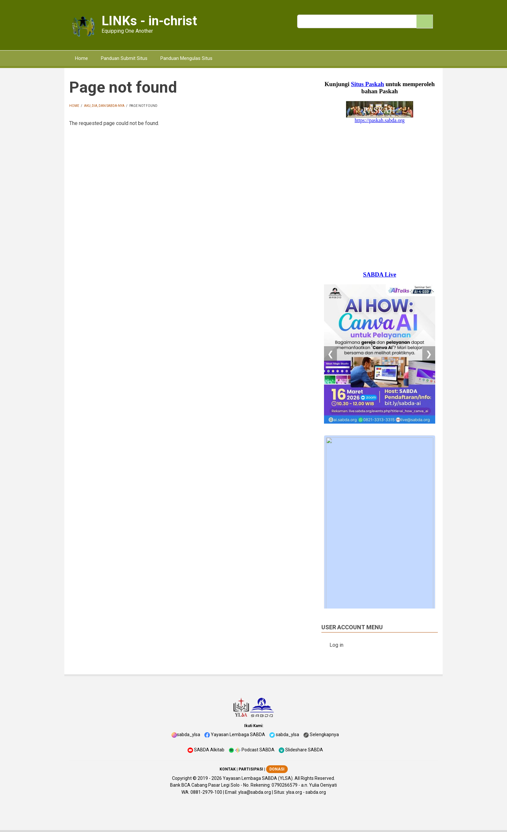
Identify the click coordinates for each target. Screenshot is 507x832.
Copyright (182, 778)
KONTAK (228, 769)
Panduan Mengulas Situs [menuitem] (186, 58)
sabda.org (316, 792)
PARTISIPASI (251, 769)
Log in (336, 645)
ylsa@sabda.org (254, 792)
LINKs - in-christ (149, 20)
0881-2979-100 (206, 792)
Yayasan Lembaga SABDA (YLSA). (258, 778)
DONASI (277, 769)
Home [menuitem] (81, 58)
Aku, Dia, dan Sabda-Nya (104, 106)
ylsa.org (294, 792)
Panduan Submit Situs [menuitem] (124, 58)
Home (74, 106)
